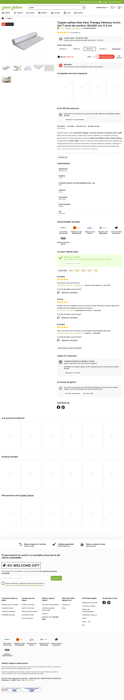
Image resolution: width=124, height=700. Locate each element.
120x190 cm (103, 49)
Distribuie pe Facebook (58, 407)
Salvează (119, 58)
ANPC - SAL (86, 622)
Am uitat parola (27, 618)
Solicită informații (72, 393)
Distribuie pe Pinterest (63, 407)
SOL (83, 625)
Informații (61, 126)
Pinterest (108, 602)
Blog (63, 608)
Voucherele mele (28, 615)
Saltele (7, 13)
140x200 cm (78, 285)
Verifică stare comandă (88, 2)
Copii (68, 13)
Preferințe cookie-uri (89, 615)
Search (84, 7)
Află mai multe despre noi (68, 599)
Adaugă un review (73, 263)
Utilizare (70, 126)
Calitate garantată (66, 544)
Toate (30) (62, 270)
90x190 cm (76, 49)
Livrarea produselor (8, 611)
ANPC (84, 618)
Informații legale (89, 598)
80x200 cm (63, 49)
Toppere (20, 13)
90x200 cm (89, 49)
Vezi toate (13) (116, 49)
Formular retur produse (50, 604)
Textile (32, 13)
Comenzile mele (7, 608)
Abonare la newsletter (75, 119)
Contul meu (101, 7)
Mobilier (44, 13)
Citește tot (62, 157)
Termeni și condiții (88, 606)
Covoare (57, 13)
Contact (104, 2)
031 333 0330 (116, 2)
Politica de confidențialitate (33, 585)
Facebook (104, 602)
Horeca (80, 13)
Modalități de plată (8, 615)
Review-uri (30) (93, 126)
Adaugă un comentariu (69, 292)
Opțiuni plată (81, 126)
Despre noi (66, 604)
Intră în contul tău (28, 608)
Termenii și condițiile (13, 585)
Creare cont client (28, 604)
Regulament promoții (89, 602)
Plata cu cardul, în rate (95, 544)
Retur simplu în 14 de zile (35, 544)
